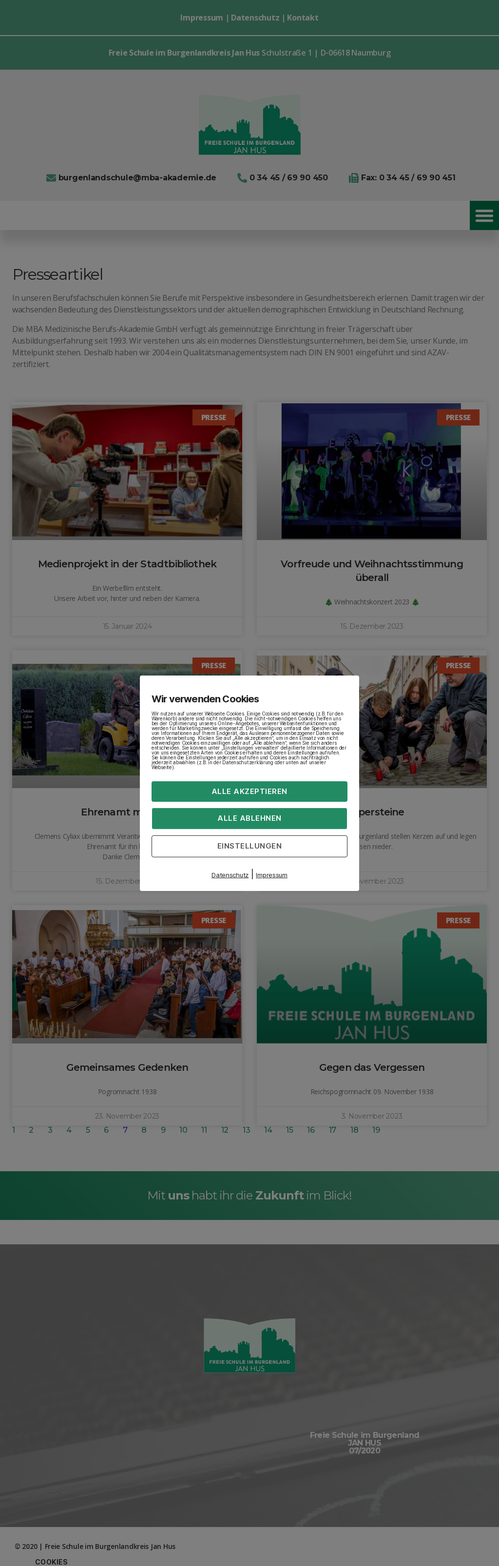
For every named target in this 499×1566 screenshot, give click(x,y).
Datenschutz (230, 875)
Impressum (272, 875)
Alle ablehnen (249, 818)
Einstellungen (249, 846)
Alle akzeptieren (249, 790)
